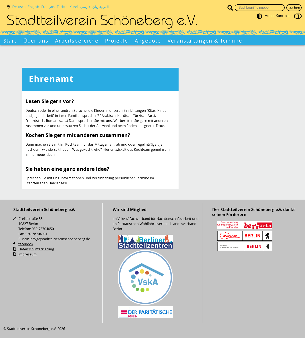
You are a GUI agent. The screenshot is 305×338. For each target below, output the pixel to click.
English (33, 6)
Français (48, 6)
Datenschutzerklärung (36, 249)
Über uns (35, 40)
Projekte (116, 40)
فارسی (85, 6)
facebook (25, 244)
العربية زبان (100, 6)
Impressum (27, 254)
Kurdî (73, 6)
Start (10, 40)
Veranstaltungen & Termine (205, 40)
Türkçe (62, 6)
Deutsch (19, 6)
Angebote (148, 40)
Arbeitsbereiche (76, 40)
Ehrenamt (51, 79)
